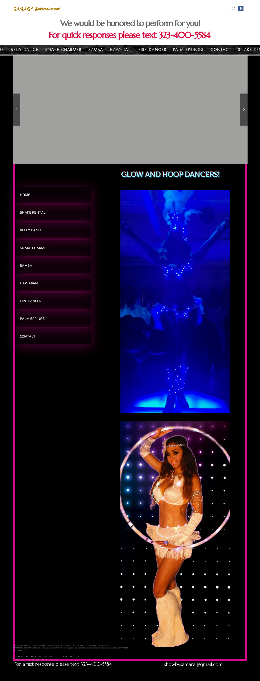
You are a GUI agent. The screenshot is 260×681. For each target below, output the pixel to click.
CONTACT (27, 336)
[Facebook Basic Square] (240, 8)
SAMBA (26, 265)
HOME (25, 195)
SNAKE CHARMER (34, 248)
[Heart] (216, 27)
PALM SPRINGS (32, 318)
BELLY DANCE (31, 230)
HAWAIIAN (29, 283)
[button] (130, 109)
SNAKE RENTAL (32, 212)
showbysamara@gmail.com (193, 664)
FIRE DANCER (30, 301)
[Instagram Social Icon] (233, 8)
